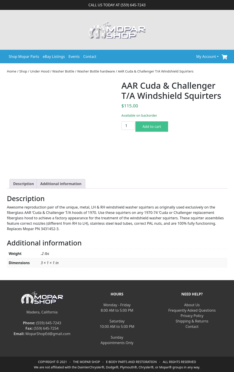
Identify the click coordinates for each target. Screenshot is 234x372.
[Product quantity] (127, 125)
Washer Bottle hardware (96, 71)
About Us (192, 304)
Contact (89, 56)
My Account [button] (206, 56)
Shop (23, 71)
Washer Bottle (63, 71)
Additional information (60, 183)
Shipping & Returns (192, 321)
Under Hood (39, 71)
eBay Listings (54, 56)
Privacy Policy (192, 315)
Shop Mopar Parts (24, 56)
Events (74, 56)
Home (11, 71)
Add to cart (151, 126)
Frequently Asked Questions (192, 310)
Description (23, 183)
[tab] (23, 183)
